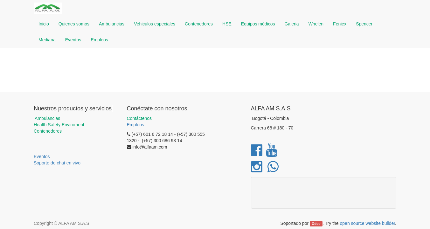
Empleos (135, 124)
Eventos (42, 156)
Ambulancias (47, 118)
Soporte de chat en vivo (57, 162)
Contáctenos (139, 118)
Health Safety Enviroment (59, 124)
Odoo (316, 224)
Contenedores (48, 131)
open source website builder (367, 223)
